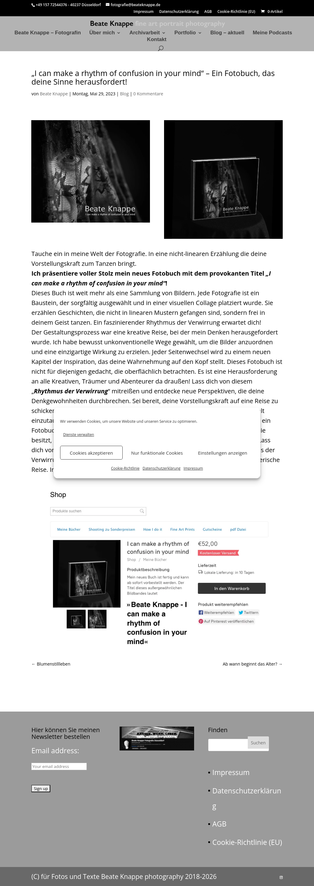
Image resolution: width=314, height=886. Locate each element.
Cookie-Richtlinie (125, 468)
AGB (208, 12)
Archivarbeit (144, 33)
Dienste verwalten (78, 434)
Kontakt (156, 39)
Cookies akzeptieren (91, 453)
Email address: (55, 750)
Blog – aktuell (227, 33)
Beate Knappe (54, 94)
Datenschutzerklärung (162, 468)
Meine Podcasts (272, 33)
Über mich (102, 33)
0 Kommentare (148, 94)
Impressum (193, 468)
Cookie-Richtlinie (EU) (236, 12)
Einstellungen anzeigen (222, 453)
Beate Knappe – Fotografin (47, 33)
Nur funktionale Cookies (157, 453)
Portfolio (185, 33)
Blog (124, 94)
